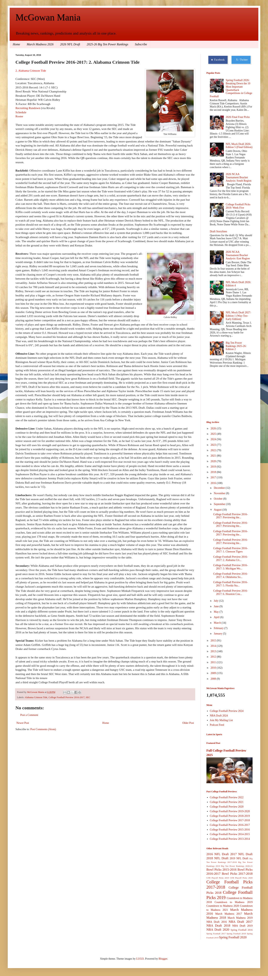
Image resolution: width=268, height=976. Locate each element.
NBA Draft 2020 (217, 929)
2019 (214, 466)
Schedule (20, 112)
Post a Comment (29, 715)
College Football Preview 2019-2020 (230, 811)
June (216, 606)
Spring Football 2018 (236, 933)
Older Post (188, 722)
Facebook (218, 60)
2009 (214, 673)
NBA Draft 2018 (218, 925)
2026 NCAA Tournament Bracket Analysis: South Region (238, 177)
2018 (214, 472)
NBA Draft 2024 (219, 715)
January (218, 633)
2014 (214, 645)
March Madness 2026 (40, 44)
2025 (214, 433)
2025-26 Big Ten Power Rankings (107, 44)
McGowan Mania (48, 17)
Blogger (163, 958)
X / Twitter (241, 60)
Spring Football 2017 (216, 933)
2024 (214, 439)
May (216, 611)
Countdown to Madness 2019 (234, 902)
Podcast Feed (217, 724)
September (220, 504)
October (218, 498)
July (216, 600)
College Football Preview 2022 (227, 797)
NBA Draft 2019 (242, 925)
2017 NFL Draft (241, 854)
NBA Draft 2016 (216, 921)
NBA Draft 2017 (241, 922)
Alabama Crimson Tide (36, 697)
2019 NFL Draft (239, 858)
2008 (214, 678)
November (220, 493)
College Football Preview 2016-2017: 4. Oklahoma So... (230, 575)
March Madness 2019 (240, 917)
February (219, 628)
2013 (214, 651)
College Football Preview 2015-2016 (230, 829)
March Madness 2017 (228, 913)
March (217, 622)
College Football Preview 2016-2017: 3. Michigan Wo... (230, 567)
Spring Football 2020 (233, 937)
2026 (214, 428)
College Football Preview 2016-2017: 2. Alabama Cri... (230, 558)
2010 (214, 667)
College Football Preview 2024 (227, 711)
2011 (214, 662)
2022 (214, 450)
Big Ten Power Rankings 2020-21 (237, 866)
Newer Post (22, 722)
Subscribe (141, 44)
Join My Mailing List (221, 720)
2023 (214, 444)
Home (16, 44)
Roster (19, 116)
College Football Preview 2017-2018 (230, 820)
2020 (214, 461)
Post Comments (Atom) (43, 729)
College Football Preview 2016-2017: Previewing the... (230, 516)
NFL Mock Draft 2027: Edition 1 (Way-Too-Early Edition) (238, 316)
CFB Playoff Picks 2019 (217, 878)
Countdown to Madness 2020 (222, 905)
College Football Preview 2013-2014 (230, 838)
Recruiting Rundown (28, 108)
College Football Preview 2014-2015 (230, 834)
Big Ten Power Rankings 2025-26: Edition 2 (236, 346)
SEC (88, 697)
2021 (214, 455)
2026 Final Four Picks (238, 117)
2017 (214, 477)
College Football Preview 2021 (227, 802)
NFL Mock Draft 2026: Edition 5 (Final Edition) (239, 146)
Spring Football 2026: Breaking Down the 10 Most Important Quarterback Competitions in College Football (231, 88)
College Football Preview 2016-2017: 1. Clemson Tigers (230, 550)
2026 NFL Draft (70, 44)
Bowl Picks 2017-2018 (237, 873)
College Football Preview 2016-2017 (66, 697)
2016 (214, 483)
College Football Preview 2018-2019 (230, 815)
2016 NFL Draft (217, 854)
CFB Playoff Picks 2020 (241, 878)
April (217, 617)
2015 (214, 640)
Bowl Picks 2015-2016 (221, 869)
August (218, 509)
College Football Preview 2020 (227, 806)
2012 (214, 656)
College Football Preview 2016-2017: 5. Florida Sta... (230, 584)
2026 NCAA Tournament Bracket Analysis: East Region (238, 255)
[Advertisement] (225, 395)
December (220, 487)
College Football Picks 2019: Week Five (238, 206)
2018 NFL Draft (217, 858)
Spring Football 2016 (242, 930)
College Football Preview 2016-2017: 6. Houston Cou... (230, 592)
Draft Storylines (218, 231)
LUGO (140, 958)
